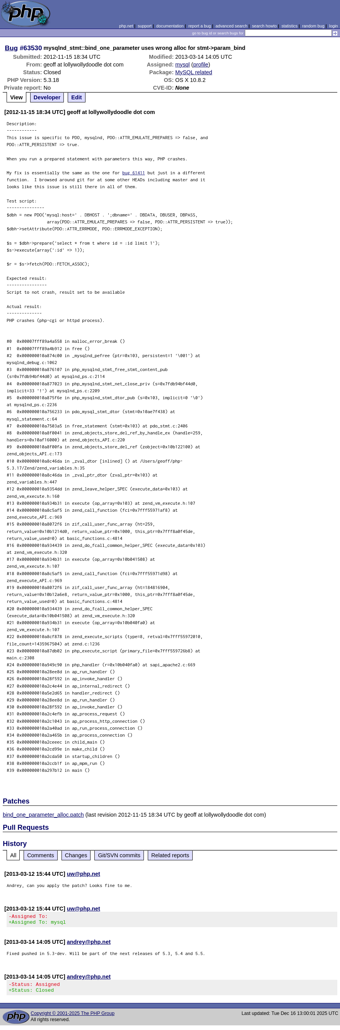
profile (200, 64)
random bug (313, 26)
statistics (289, 26)
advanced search (231, 26)
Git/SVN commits (119, 855)
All (13, 855)
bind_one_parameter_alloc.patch (43, 815)
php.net (126, 26)
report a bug (199, 26)
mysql (182, 64)
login (333, 26)
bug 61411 (133, 172)
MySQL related (193, 72)
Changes (76, 855)
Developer (47, 97)
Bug (11, 48)
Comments (40, 855)
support (145, 26)
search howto (264, 26)
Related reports (170, 855)
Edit (76, 97)
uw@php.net (83, 874)
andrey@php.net (89, 944)
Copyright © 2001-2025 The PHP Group (72, 1018)
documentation (170, 26)
